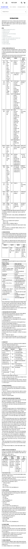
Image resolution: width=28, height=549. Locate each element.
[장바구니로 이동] (24, 2)
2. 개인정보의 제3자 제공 (6, 31)
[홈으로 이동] (6, 2)
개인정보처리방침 (4, 7)
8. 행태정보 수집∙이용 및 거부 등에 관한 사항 (9, 39)
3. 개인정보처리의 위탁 (5, 32)
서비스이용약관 (13, 7)
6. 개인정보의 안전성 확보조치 (6, 36)
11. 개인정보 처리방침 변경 (6, 43)
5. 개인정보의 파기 (5, 35)
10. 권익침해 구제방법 (5, 42)
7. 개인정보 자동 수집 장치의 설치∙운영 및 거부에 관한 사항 (11, 38)
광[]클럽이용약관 (21, 7)
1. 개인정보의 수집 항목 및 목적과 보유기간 (8, 29)
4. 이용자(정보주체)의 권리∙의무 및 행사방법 (9, 33)
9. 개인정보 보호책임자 (5, 41)
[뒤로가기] (3, 2)
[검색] (21, 2)
